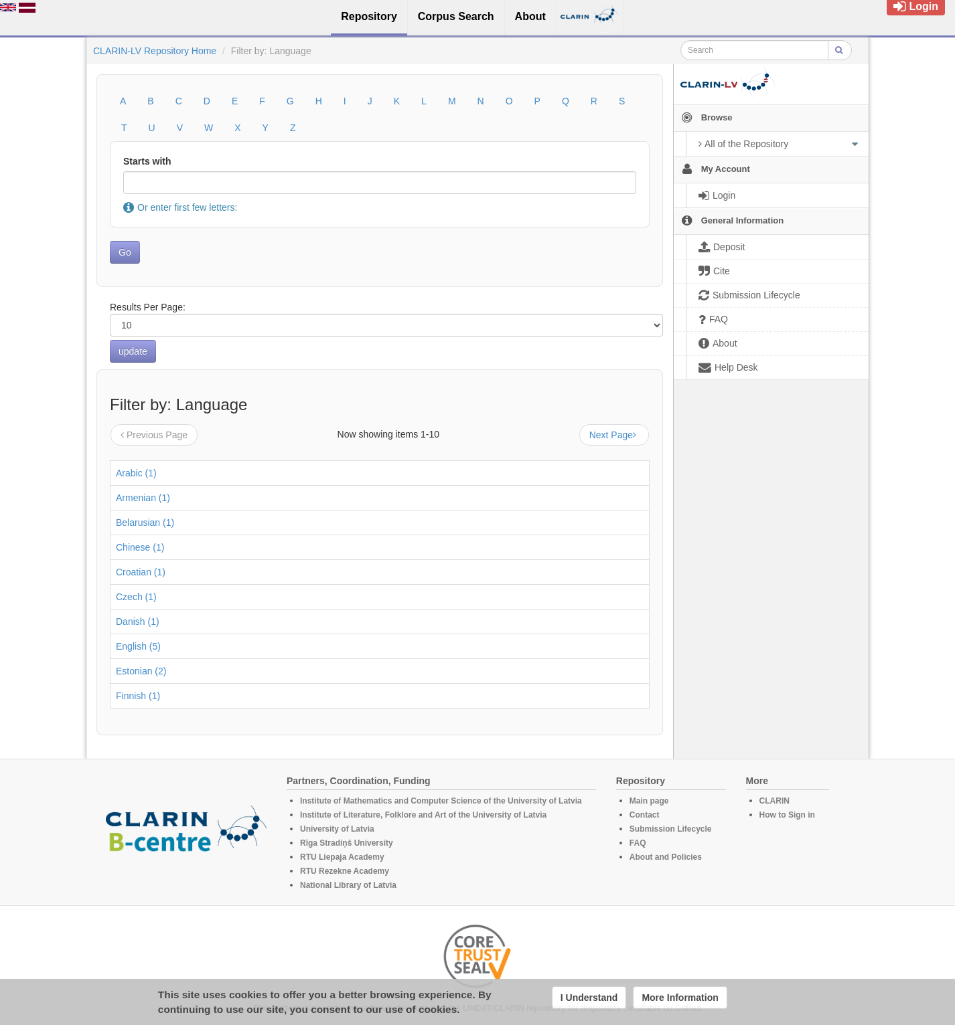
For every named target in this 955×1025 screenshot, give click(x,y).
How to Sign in (787, 815)
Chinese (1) (140, 547)
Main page (649, 801)
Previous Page (154, 435)
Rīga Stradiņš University (346, 843)
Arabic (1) (136, 473)
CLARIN (774, 801)
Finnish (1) (138, 695)
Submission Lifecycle (671, 829)
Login (915, 6)
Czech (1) (136, 596)
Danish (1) (137, 621)
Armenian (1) (143, 497)
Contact (645, 815)
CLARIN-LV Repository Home (154, 50)
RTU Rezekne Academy (344, 871)
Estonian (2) (141, 671)
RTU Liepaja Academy (342, 857)
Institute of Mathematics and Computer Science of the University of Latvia (441, 801)
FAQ (638, 843)
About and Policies (666, 857)
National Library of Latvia (348, 885)
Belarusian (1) (145, 522)
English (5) (138, 646)
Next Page (614, 435)
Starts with (147, 161)
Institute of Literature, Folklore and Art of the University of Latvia (423, 815)
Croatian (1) (140, 572)
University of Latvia (337, 829)
